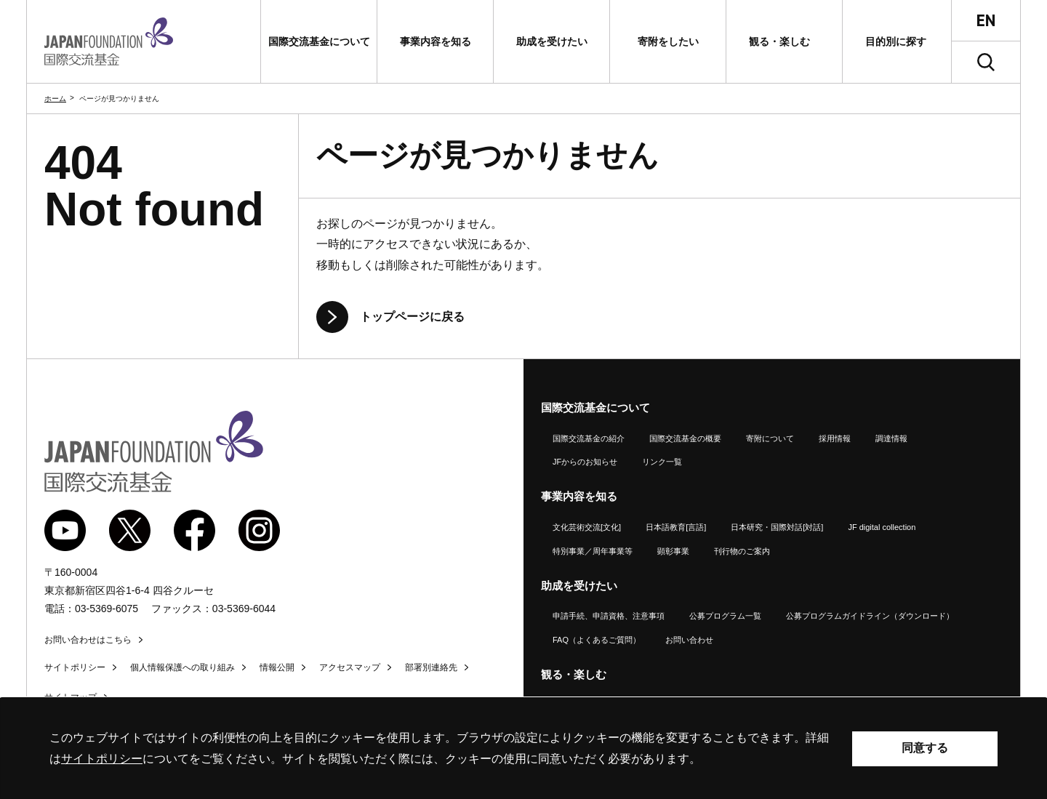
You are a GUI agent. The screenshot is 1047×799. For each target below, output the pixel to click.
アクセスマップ (349, 667)
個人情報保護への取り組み (182, 667)
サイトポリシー (74, 667)
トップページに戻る (412, 316)
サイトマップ (70, 697)
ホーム (55, 99)
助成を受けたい (579, 585)
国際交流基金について (595, 407)
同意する (925, 748)
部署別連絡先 (431, 667)
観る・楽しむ (573, 674)
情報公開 (277, 667)
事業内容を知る (579, 496)
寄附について (770, 438)
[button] (319, 41)
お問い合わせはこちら (88, 640)
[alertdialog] (523, 748)
